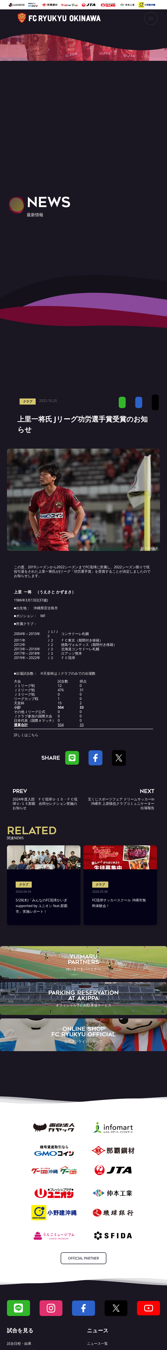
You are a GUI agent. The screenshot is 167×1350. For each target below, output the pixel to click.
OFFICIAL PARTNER (83, 1258)
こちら (33, 734)
